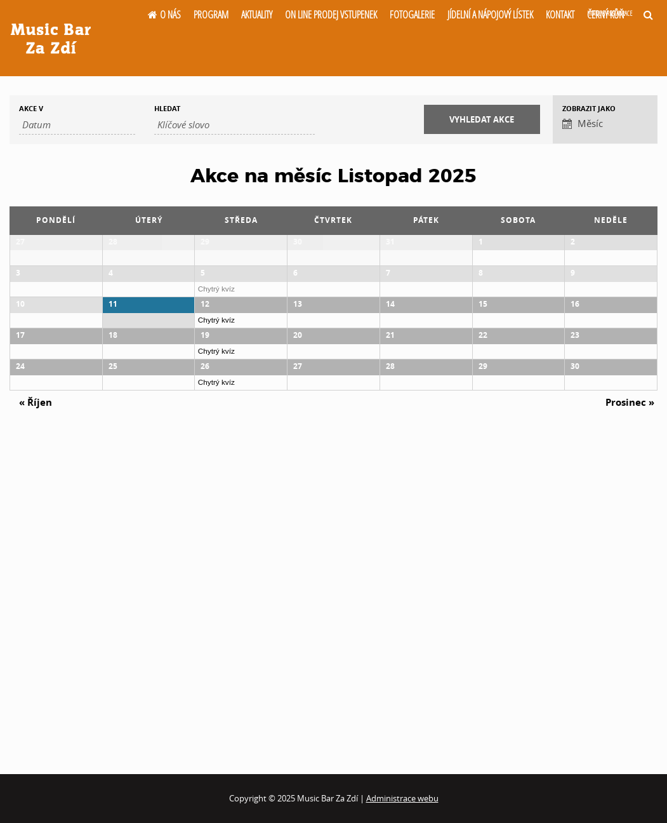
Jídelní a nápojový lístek (490, 15)
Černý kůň (609, 15)
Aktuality (256, 15)
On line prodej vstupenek (331, 15)
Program (211, 15)
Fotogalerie (412, 15)
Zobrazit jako (589, 108)
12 (205, 425)
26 (205, 610)
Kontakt (560, 15)
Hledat (167, 108)
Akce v (31, 108)
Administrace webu (402, 798)
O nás (170, 15)
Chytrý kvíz (216, 349)
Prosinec (629, 706)
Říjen (35, 706)
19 (205, 517)
